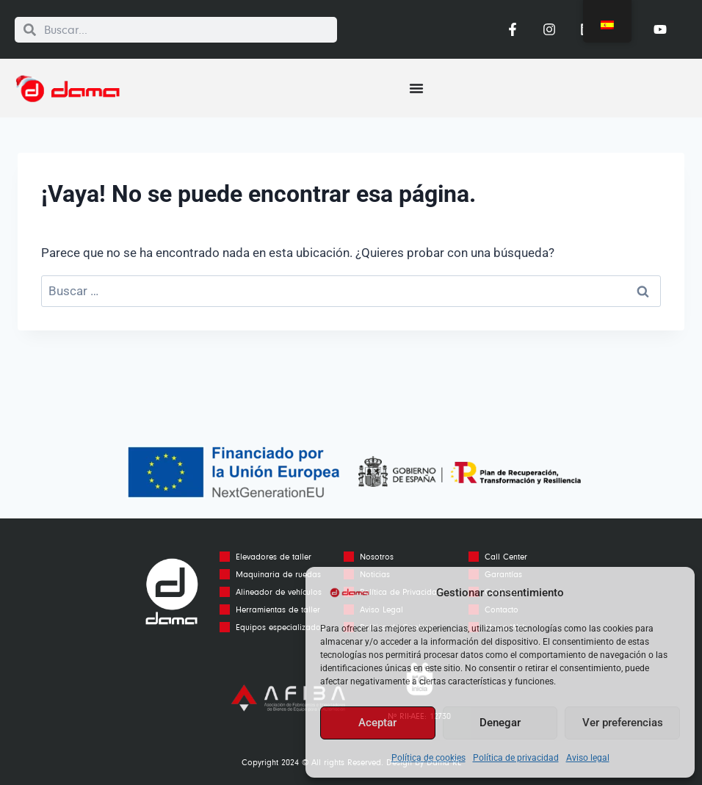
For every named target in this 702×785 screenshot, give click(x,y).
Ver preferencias (622, 722)
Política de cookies (428, 758)
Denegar (500, 722)
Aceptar (377, 722)
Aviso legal (587, 758)
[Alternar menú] (416, 88)
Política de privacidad (516, 758)
